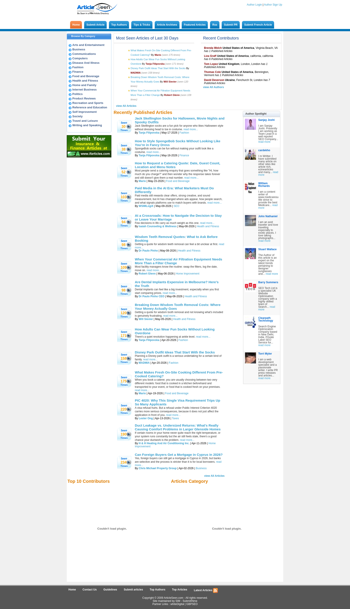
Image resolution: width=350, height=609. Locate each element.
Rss (214, 24)
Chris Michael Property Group (158, 468)
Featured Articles (195, 24)
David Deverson (214, 80)
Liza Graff (210, 56)
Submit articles (133, 589)
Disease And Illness (86, 62)
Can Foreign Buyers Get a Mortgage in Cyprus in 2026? (179, 454)
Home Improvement (187, 273)
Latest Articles (206, 590)
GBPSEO (192, 604)
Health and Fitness (85, 80)
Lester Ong (146, 418)
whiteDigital (177, 604)
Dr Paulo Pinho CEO (151, 296)
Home (76, 24)
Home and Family (84, 85)
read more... (190, 129)
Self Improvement (84, 112)
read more (264, 141)
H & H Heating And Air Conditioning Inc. (164, 443)
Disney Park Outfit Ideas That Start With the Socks (158, 68)
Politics (77, 94)
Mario (142, 181)
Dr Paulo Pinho (148, 250)
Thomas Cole (212, 72)
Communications (84, 54)
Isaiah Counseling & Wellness (158, 226)
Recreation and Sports (87, 103)
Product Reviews (84, 98)
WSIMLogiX (146, 206)
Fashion (77, 67)
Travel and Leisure (85, 120)
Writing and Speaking (87, 125)
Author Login (254, 4)
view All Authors (213, 87)
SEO (176, 206)
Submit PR (231, 24)
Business (78, 49)
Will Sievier (146, 319)
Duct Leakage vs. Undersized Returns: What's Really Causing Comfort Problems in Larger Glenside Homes (178, 427)
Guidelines (110, 589)
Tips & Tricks (141, 24)
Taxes (175, 418)
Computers (80, 58)
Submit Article (95, 24)
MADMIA (144, 362)
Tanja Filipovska (149, 132)
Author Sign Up (273, 4)
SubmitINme (190, 601)
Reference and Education (89, 107)
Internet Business (84, 89)
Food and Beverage (85, 76)
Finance (77, 71)
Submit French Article (258, 24)
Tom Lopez (211, 64)
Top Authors (119, 24)
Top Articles (179, 589)
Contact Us (90, 589)
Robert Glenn (147, 273)
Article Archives (167, 24)
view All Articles (126, 105)
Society (77, 116)
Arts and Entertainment (88, 45)
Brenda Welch (213, 48)
